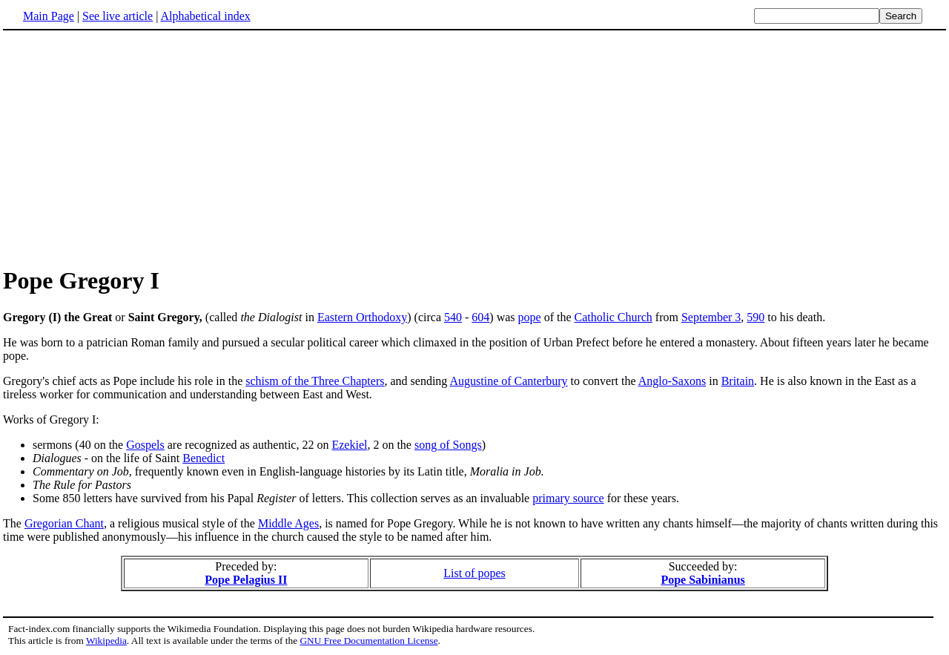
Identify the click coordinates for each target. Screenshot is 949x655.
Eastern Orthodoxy (362, 317)
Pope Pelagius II (246, 579)
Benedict (203, 458)
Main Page (48, 16)
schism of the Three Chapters (314, 381)
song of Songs (448, 444)
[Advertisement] (474, 147)
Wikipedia (106, 640)
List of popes (474, 573)
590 (755, 317)
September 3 (711, 317)
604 (480, 317)
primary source (568, 498)
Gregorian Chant (64, 523)
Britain (737, 381)
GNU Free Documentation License (368, 640)
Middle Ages (288, 523)
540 (453, 317)
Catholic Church (613, 317)
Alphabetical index (205, 16)
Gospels (145, 444)
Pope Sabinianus (702, 579)
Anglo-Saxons (672, 381)
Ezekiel (349, 444)
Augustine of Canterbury (508, 381)
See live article (117, 16)
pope (529, 317)
